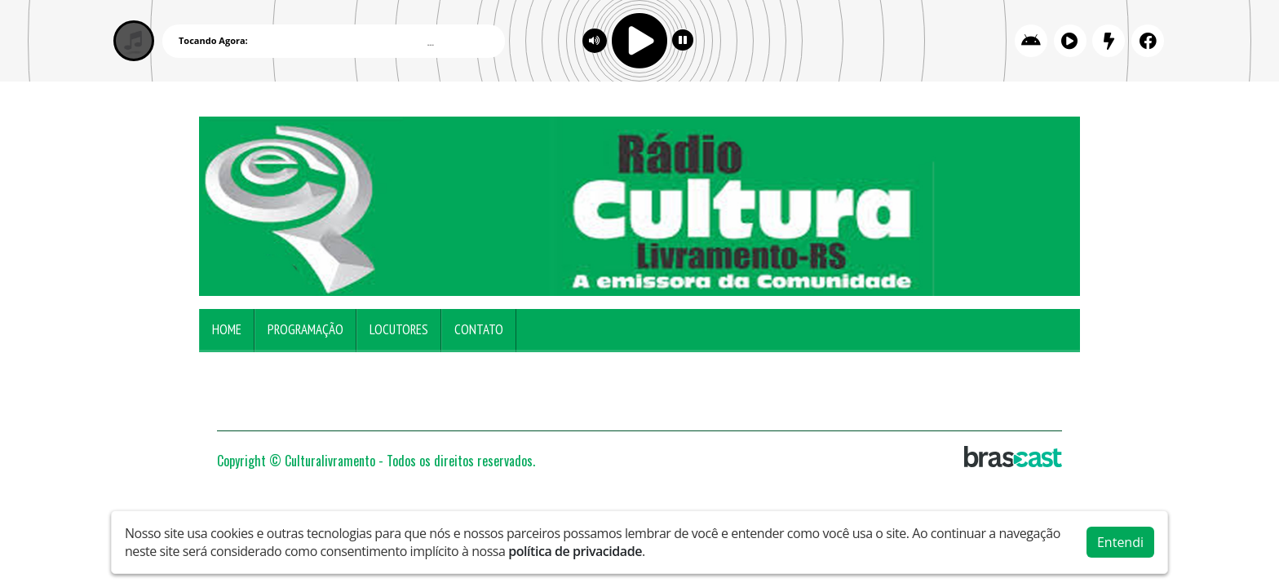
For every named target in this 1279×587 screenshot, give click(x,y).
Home (226, 329)
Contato (478, 329)
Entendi (1120, 542)
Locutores (399, 329)
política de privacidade (575, 551)
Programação (305, 329)
